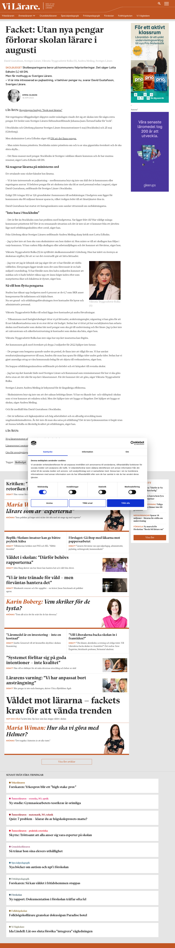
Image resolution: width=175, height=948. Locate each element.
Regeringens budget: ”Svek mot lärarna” (40, 180)
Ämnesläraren (25, 15)
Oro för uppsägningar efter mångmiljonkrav (29, 522)
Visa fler (149, 607)
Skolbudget (20, 532)
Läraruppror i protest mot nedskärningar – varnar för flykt (37, 515)
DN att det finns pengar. (63, 208)
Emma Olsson (29, 164)
